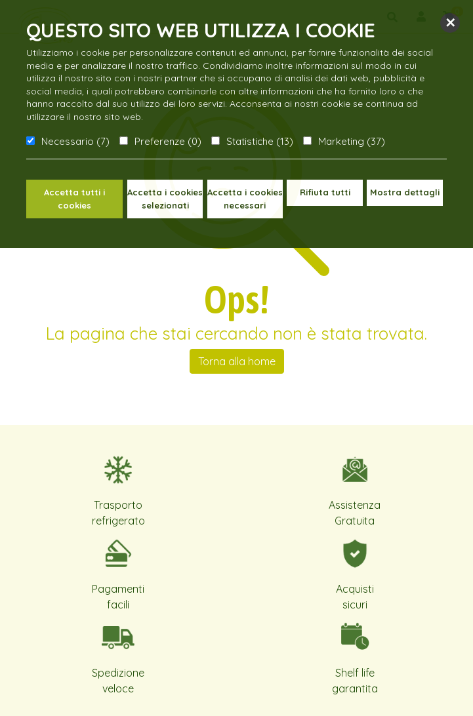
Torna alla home (237, 361)
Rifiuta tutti (325, 192)
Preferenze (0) (167, 141)
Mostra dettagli (405, 192)
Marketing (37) (351, 141)
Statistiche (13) (259, 141)
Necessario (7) (75, 141)
